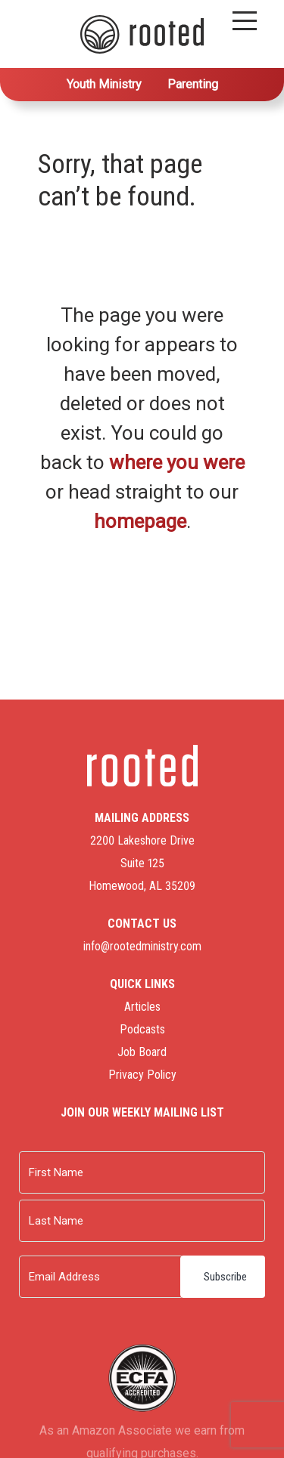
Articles (142, 1006)
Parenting (192, 84)
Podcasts (142, 1029)
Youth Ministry (104, 84)
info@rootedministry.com (142, 946)
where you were (177, 462)
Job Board (142, 1052)
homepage (140, 521)
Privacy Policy (142, 1074)
